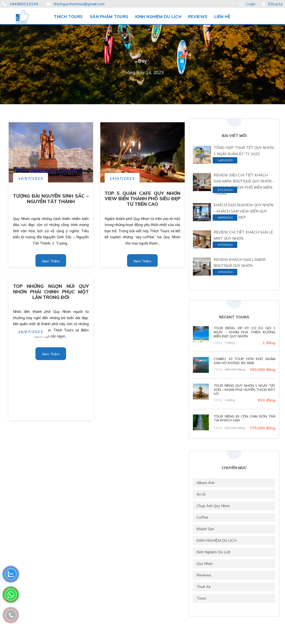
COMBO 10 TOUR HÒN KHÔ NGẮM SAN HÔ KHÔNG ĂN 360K (244, 361)
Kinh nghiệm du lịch (214, 552)
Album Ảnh (206, 482)
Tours (201, 598)
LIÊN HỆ (222, 16)
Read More (50, 260)
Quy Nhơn (205, 563)
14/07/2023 (30, 178)
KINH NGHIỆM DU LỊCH (158, 16)
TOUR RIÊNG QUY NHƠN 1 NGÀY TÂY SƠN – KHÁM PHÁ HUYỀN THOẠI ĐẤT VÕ (244, 389)
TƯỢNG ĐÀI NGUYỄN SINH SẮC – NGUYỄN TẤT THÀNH (51, 198)
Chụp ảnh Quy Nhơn (213, 505)
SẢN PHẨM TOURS (109, 16)
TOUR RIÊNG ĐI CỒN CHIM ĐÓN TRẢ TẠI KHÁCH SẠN (244, 418)
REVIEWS (198, 16)
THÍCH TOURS (68, 16)
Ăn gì (201, 494)
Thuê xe (204, 586)
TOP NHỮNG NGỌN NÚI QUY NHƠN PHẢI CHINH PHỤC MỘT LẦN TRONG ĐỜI (51, 292)
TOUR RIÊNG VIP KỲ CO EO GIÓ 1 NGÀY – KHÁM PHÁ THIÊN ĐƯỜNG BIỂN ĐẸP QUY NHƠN (244, 332)
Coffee (202, 517)
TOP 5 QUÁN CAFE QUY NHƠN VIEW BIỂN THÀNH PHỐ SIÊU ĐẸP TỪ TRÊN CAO (143, 199)
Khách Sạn (205, 529)
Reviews (204, 575)
